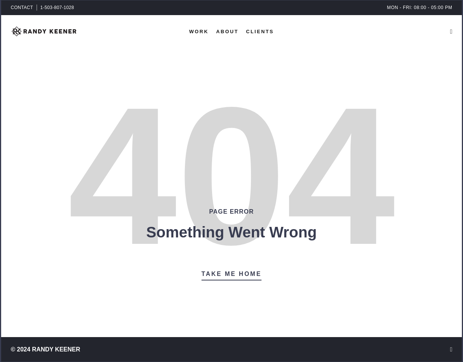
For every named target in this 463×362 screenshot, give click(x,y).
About (227, 31)
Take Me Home (231, 274)
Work (199, 31)
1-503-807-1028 (57, 7)
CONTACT (22, 7)
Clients (260, 31)
